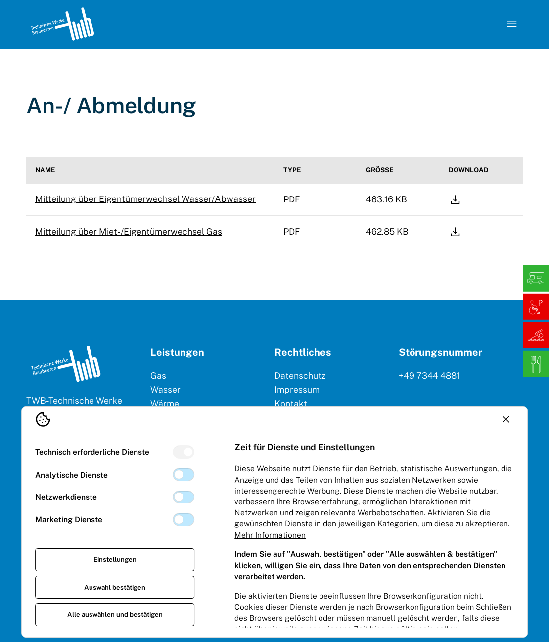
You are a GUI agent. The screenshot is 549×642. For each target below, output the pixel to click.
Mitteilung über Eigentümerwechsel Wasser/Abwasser (145, 199)
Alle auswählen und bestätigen (115, 614)
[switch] (183, 452)
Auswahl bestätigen (114, 587)
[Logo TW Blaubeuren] (62, 24)
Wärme (164, 403)
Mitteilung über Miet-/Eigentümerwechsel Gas (128, 231)
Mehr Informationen (270, 534)
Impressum (297, 389)
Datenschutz (299, 375)
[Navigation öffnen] (511, 24)
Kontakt (290, 403)
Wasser (165, 389)
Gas (158, 375)
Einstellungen (115, 559)
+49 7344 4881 (429, 375)
